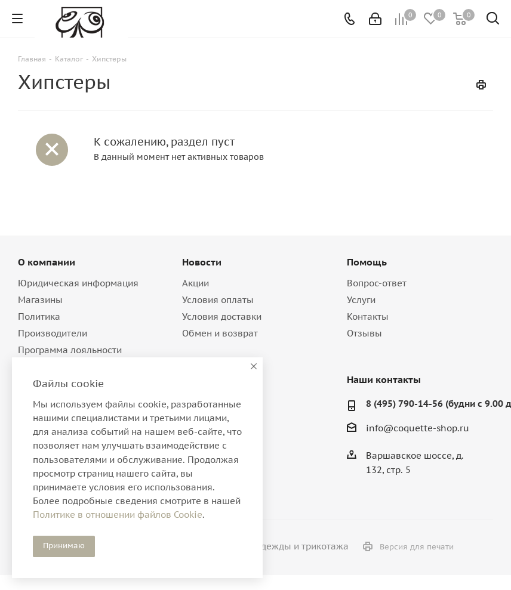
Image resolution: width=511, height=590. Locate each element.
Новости (201, 262)
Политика (39, 316)
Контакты (368, 316)
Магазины (40, 299)
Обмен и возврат (220, 333)
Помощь (367, 262)
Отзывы (364, 333)
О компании (46, 262)
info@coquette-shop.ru (417, 428)
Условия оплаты (218, 299)
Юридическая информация (78, 283)
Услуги (361, 299)
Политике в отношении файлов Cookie (117, 514)
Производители (52, 333)
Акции (195, 283)
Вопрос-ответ (377, 283)
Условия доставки (221, 316)
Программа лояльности (70, 350)
